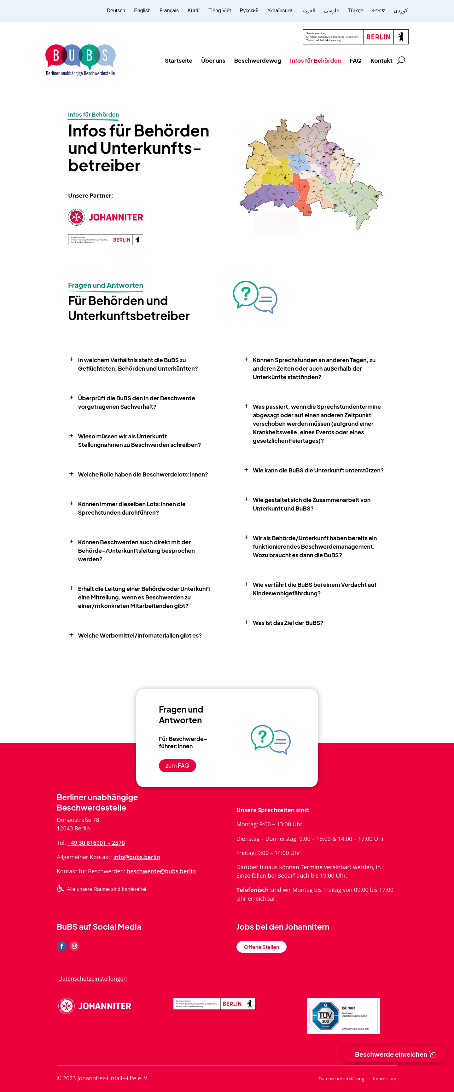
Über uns (213, 60)
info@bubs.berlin (136, 857)
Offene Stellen (261, 947)
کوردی (401, 10)
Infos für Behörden (315, 60)
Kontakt (381, 60)
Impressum (384, 1079)
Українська (280, 10)
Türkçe (355, 10)
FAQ (356, 60)
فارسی (331, 10)
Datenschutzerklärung (341, 1079)
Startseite (178, 60)
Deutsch (116, 10)
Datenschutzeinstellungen (92, 978)
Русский (249, 10)
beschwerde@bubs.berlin (161, 871)
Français (169, 10)
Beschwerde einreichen (391, 1054)
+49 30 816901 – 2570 (96, 842)
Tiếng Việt (219, 10)
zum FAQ (177, 765)
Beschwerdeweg (257, 60)
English (142, 10)
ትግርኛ (378, 10)
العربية (308, 10)
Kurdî (194, 10)
